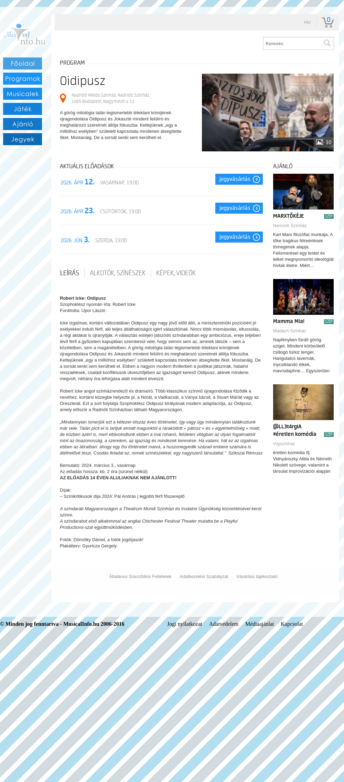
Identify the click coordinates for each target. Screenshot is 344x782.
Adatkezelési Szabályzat (204, 576)
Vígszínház (284, 443)
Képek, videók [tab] (176, 273)
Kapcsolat (292, 624)
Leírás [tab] (69, 273)
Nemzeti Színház (290, 225)
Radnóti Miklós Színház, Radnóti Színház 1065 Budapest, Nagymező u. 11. (110, 98)
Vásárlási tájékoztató (257, 576)
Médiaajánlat (259, 624)
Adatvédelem (223, 624)
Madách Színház (290, 330)
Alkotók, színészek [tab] (118, 273)
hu (307, 22)
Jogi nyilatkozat (184, 624)
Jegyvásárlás (234, 179)
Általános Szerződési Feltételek (140, 576)
